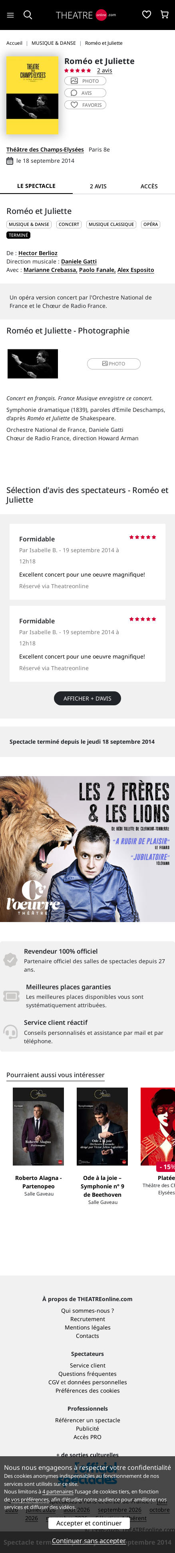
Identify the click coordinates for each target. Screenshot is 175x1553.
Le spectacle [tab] (36, 186)
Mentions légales (88, 1327)
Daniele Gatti (79, 261)
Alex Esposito (135, 269)
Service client (87, 1365)
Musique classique (111, 224)
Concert (69, 224)
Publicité (87, 1428)
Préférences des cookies (88, 1390)
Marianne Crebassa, (51, 269)
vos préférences (30, 1499)
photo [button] (113, 363)
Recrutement (87, 1319)
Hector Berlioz (38, 253)
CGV (53, 1382)
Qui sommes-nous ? (87, 1310)
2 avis (104, 70)
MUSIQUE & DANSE (29, 224)
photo (85, 81)
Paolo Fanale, (97, 269)
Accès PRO (87, 1437)
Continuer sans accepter (89, 1540)
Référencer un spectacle (87, 1420)
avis (81, 93)
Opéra (150, 224)
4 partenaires (58, 1491)
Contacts (87, 1335)
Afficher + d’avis (87, 698)
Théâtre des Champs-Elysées (45, 149)
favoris (86, 105)
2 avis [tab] (98, 186)
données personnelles (97, 1382)
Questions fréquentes (87, 1373)
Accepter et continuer (89, 1523)
